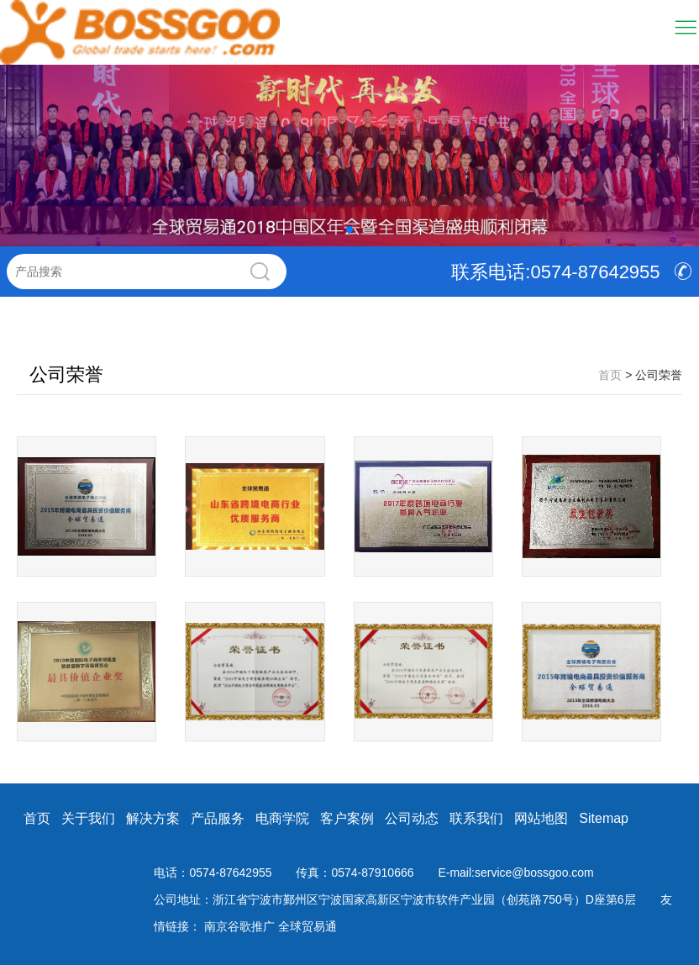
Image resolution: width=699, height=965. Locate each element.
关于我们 (88, 818)
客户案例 (347, 818)
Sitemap (603, 818)
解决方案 (153, 818)
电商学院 (282, 818)
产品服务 (217, 818)
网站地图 (541, 818)
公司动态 (412, 818)
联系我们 (476, 818)
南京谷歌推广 (241, 926)
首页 (37, 818)
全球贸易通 (307, 926)
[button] (349, 229)
